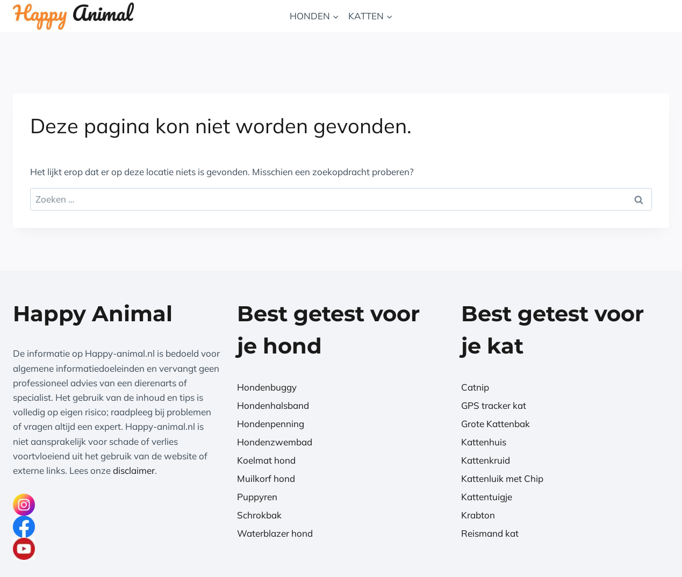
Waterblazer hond (275, 533)
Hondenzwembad (274, 442)
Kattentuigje (486, 496)
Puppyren (257, 496)
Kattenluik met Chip (502, 478)
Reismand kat (490, 533)
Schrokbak (259, 515)
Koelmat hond (266, 460)
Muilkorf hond (266, 478)
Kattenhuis (483, 442)
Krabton (478, 515)
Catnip (475, 387)
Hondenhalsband (273, 405)
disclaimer (134, 470)
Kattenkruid (485, 460)
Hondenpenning (270, 423)
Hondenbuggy (267, 387)
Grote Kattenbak (495, 423)
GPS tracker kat (493, 405)
